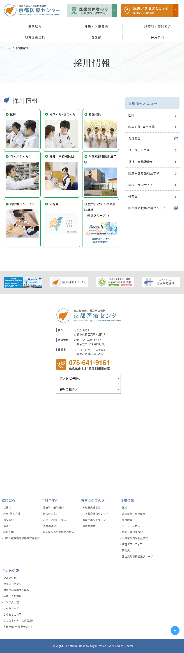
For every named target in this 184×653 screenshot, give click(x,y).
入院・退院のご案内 (54, 519)
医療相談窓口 (51, 526)
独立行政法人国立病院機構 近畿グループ (100, 223)
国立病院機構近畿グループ (147, 208)
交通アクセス (11, 577)
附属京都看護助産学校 (144, 173)
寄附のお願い (68, 389)
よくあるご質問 (12, 614)
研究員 (133, 196)
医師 (131, 115)
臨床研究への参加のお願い (58, 532)
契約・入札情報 (12, 596)
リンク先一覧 (11, 602)
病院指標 (8, 532)
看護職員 (134, 138)
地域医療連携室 (91, 507)
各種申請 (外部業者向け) (17, 626)
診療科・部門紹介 (53, 507)
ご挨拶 (7, 507)
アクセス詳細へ (70, 378)
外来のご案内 (51, 513)
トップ (6, 48)
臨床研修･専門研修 (141, 127)
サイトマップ (11, 608)
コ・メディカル (139, 150)
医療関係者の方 (93, 500)
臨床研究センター (13, 584)
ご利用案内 (50, 500)
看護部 (7, 526)
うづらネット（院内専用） (18, 620)
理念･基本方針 (11, 513)
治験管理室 (88, 526)
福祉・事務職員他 (140, 161)
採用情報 (127, 500)
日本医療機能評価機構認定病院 (21, 538)
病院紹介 (9, 500)
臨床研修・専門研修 (133, 513)
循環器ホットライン (94, 519)
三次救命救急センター (95, 513)
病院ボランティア (140, 184)
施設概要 (8, 519)
